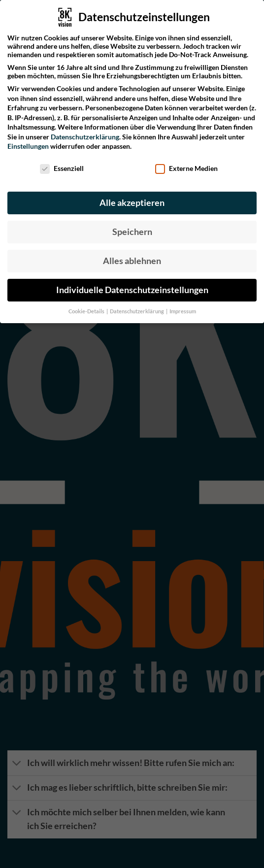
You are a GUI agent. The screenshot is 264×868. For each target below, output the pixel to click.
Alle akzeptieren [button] (132, 197)
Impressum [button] (182, 306)
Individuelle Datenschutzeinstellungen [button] (132, 284)
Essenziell (62, 163)
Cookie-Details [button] (86, 306)
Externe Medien (186, 163)
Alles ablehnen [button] (132, 255)
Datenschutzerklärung (85, 131)
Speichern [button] (132, 226)
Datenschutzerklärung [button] (137, 306)
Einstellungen (28, 141)
